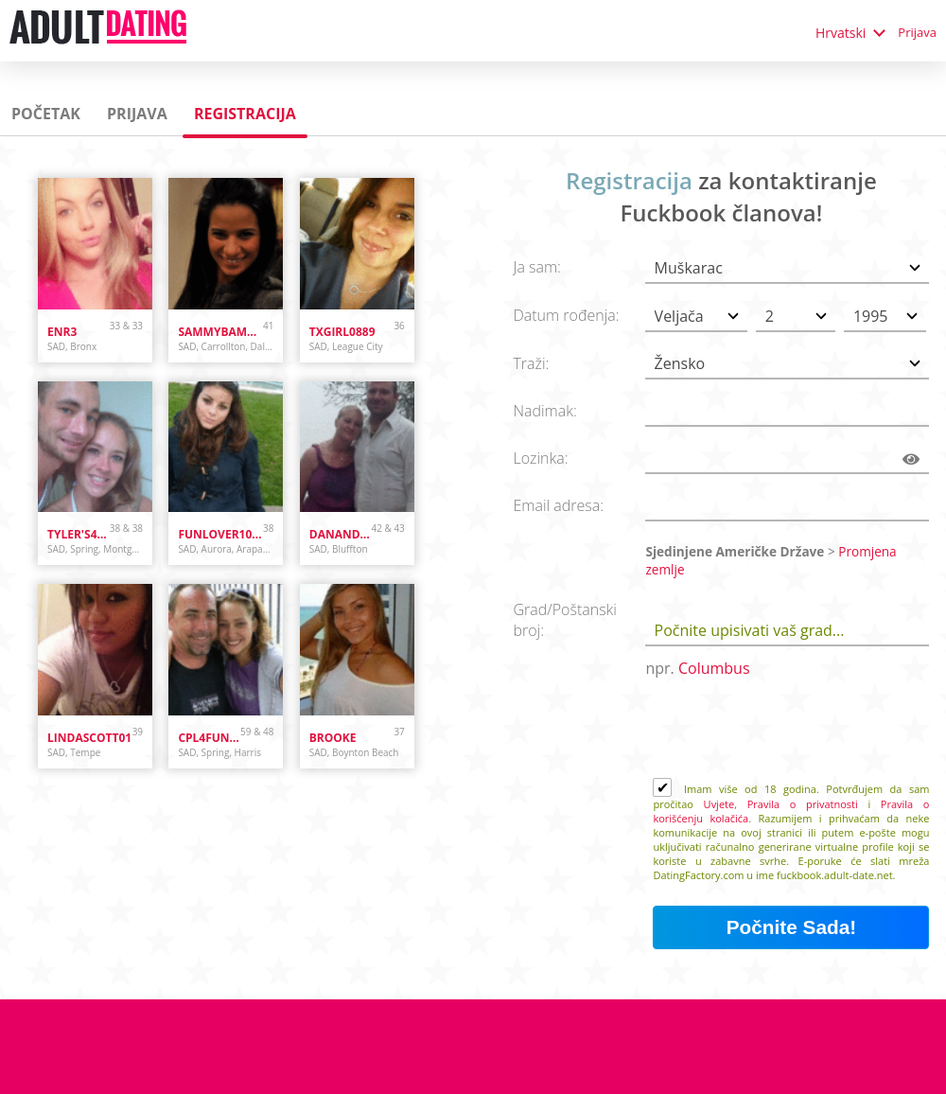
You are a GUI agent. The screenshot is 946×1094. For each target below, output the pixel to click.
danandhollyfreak (340, 534)
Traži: (531, 363)
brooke (333, 738)
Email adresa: (558, 505)
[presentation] (796, 731)
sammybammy (220, 332)
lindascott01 (89, 738)
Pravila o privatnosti (802, 804)
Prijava (917, 32)
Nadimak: (544, 410)
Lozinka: (540, 458)
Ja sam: (536, 266)
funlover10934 (220, 534)
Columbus (714, 668)
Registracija (245, 113)
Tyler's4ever (78, 534)
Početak (45, 113)
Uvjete (719, 804)
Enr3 (62, 332)
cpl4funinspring (209, 738)
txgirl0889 (342, 332)
